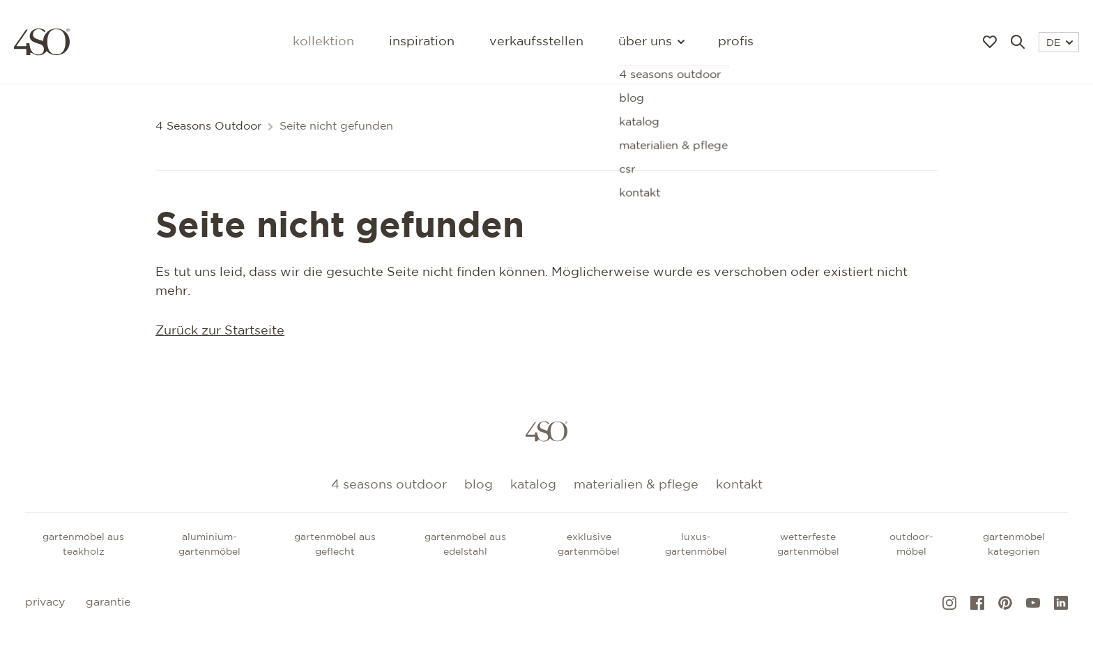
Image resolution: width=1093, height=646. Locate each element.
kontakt (739, 485)
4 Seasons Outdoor (208, 126)
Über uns (650, 41)
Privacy (45, 602)
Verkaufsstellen (536, 41)
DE (1059, 43)
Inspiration (421, 41)
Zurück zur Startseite (219, 331)
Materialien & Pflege (636, 485)
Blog (478, 485)
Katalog (533, 485)
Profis (736, 41)
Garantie (108, 602)
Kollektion (323, 41)
